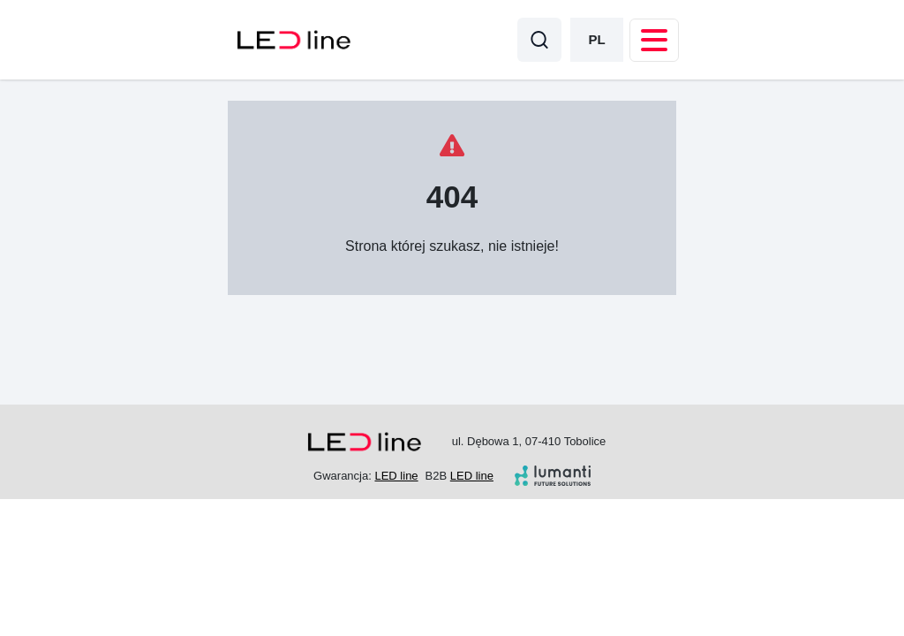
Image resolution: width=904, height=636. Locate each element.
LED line (396, 475)
